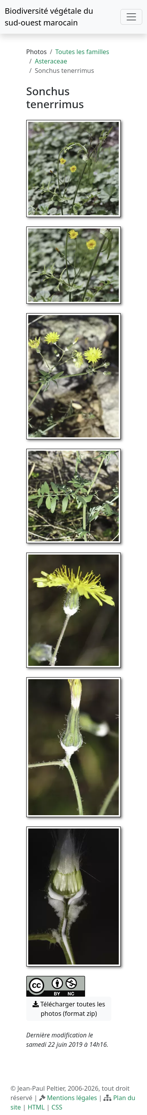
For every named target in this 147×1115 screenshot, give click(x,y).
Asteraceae (51, 61)
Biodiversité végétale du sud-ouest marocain (49, 16)
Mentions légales (72, 1097)
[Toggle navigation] (131, 17)
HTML (36, 1107)
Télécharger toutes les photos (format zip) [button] (69, 1009)
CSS (56, 1107)
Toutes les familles (82, 51)
